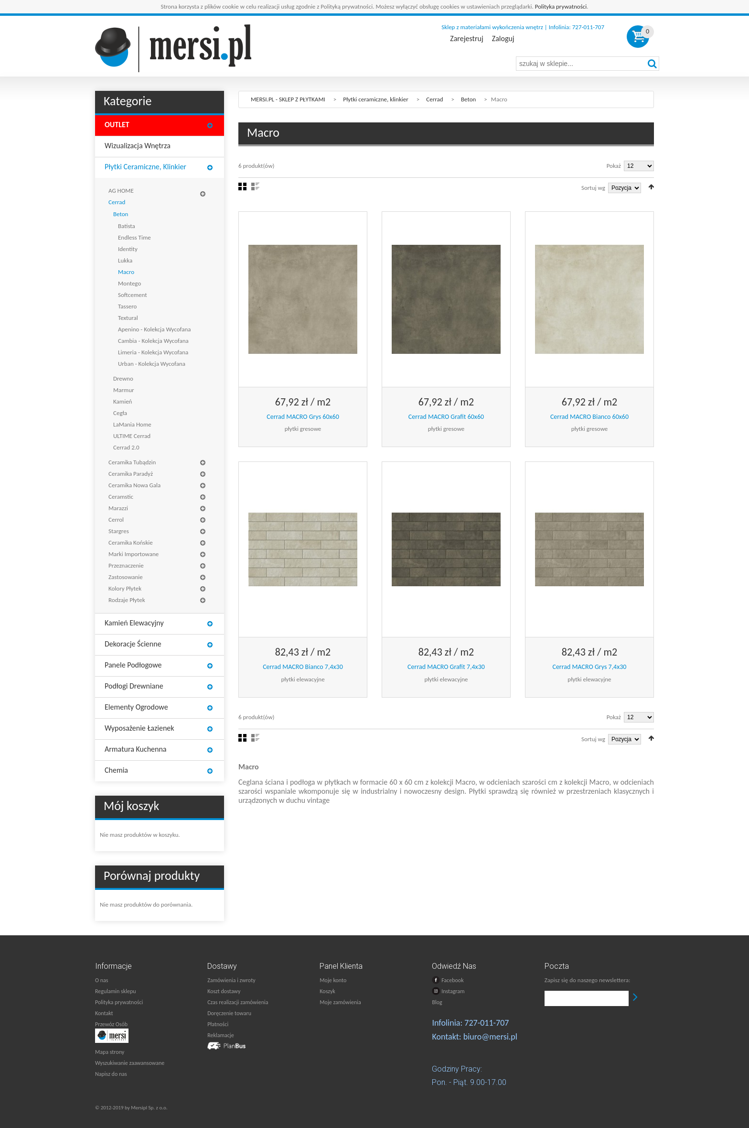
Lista (255, 186)
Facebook (447, 980)
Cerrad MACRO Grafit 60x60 (446, 417)
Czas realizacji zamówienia (237, 1002)
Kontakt (104, 1013)
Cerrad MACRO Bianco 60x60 (589, 417)
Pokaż (614, 165)
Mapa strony (109, 1052)
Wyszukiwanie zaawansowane (129, 1063)
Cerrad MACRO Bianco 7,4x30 (303, 667)
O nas (101, 980)
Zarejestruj (466, 38)
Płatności (217, 1024)
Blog (437, 1002)
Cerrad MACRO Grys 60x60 (303, 417)
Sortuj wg (593, 187)
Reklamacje (220, 1035)
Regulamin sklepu (115, 991)
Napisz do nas (111, 1074)
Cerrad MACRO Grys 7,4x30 (589, 667)
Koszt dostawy (223, 991)
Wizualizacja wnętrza (138, 145)
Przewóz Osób (111, 1024)
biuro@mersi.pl (490, 1036)
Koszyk (327, 991)
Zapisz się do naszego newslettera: (588, 980)
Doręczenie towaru (229, 1013)
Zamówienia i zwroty (231, 980)
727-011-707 (486, 1023)
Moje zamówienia (340, 1002)
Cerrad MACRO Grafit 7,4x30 (446, 667)
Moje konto (333, 980)
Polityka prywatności (561, 6)
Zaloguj (503, 38)
